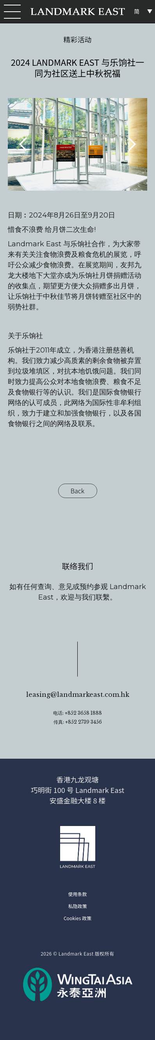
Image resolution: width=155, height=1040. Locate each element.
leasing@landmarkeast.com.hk (77, 694)
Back (77, 490)
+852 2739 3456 (83, 722)
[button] (11, 11)
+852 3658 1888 (83, 713)
